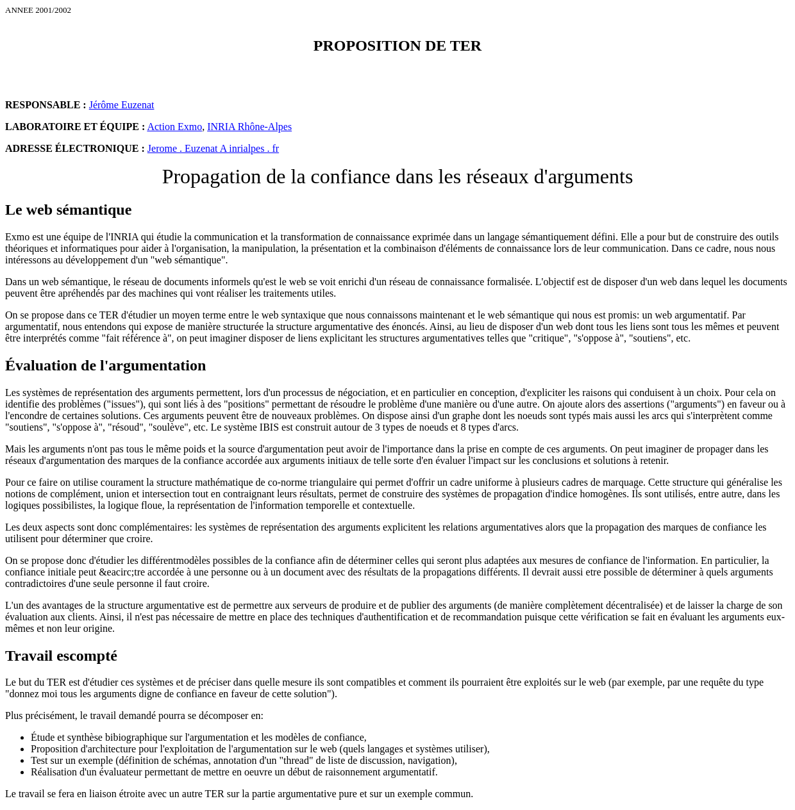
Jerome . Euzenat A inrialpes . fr (213, 148)
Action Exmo (174, 126)
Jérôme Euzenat (122, 104)
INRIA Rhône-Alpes (249, 126)
